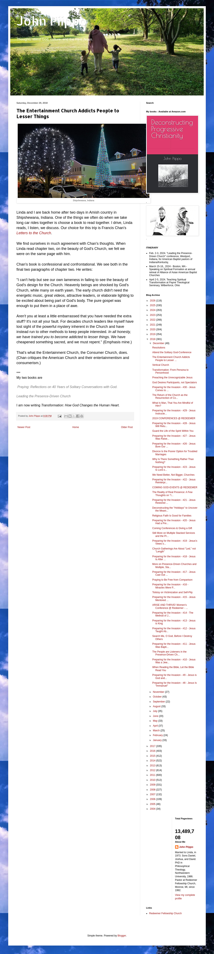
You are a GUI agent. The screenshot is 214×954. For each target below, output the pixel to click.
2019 (153, 334)
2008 (153, 789)
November (159, 692)
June (156, 716)
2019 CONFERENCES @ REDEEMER (173, 418)
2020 (153, 329)
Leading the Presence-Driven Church (43, 396)
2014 (153, 760)
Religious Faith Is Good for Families (171, 515)
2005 (153, 804)
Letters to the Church (33, 233)
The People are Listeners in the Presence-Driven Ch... (169, 653)
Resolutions (158, 347)
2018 (153, 339)
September (159, 701)
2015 (153, 755)
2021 (153, 324)
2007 (153, 794)
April (155, 725)
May (155, 720)
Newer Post (23, 427)
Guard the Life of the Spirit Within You (172, 430)
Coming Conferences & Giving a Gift (172, 528)
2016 (153, 750)
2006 (153, 799)
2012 (153, 770)
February (158, 735)
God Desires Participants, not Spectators (174, 382)
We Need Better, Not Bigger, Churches (173, 474)
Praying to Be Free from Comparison (172, 579)
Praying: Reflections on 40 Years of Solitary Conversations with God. (67, 387)
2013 (153, 765)
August (157, 706)
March (156, 730)
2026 (153, 300)
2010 (153, 780)
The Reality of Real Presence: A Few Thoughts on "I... (172, 493)
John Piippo (51, 21)
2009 (153, 784)
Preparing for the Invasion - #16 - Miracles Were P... (170, 586)
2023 (153, 315)
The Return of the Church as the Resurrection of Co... (169, 396)
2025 (153, 305)
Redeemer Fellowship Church (165, 913)
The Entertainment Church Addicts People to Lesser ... (171, 358)
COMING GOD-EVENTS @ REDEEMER (174, 487)
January (157, 740)
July (155, 711)
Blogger (121, 935)
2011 (153, 775)
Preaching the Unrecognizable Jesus (172, 377)
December (159, 343)
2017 (153, 746)
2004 (153, 808)
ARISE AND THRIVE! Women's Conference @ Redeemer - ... (170, 606)
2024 (153, 310)
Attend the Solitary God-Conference (171, 352)
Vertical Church (160, 364)
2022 (153, 319)
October (157, 696)
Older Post (127, 427)
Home (75, 427)
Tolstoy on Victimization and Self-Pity (172, 592)
